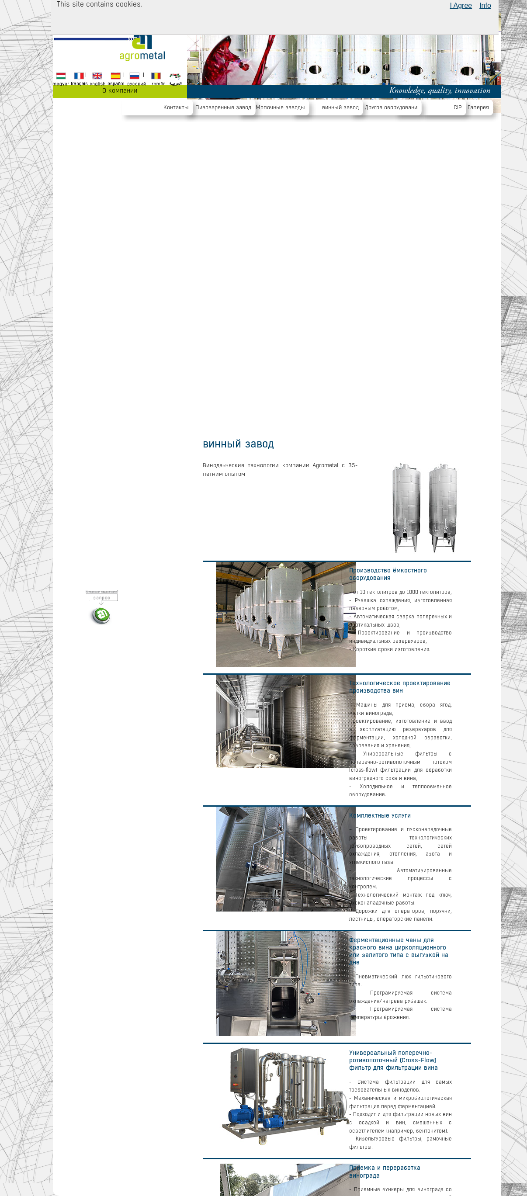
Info (485, 5)
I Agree (461, 5)
